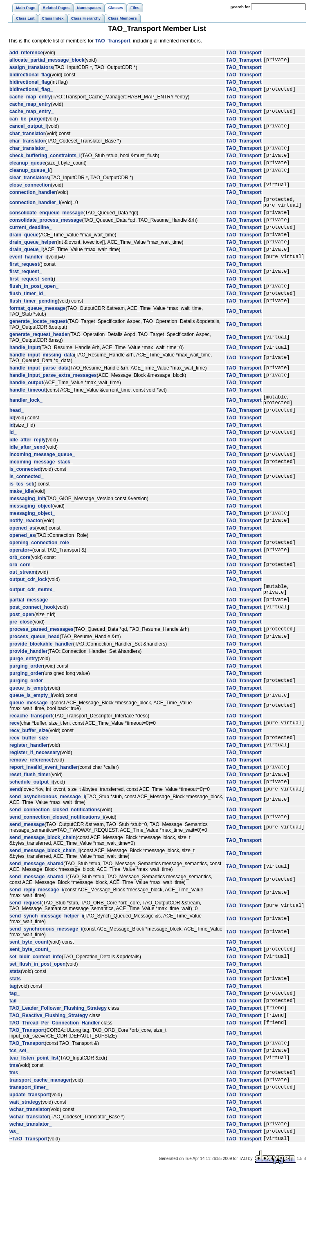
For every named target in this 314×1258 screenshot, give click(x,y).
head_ (16, 444)
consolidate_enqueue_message (46, 227)
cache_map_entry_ (31, 115)
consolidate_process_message (45, 235)
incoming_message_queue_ (42, 491)
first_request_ (25, 294)
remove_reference (30, 819)
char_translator (27, 138)
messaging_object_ (32, 553)
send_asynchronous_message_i (47, 860)
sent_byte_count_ (30, 1015)
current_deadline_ (30, 244)
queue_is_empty (28, 742)
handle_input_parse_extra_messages (52, 405)
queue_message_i (30, 758)
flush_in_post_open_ (33, 310)
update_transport (29, 1177)
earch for (240, 6)
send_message (27, 889)
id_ (12, 467)
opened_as (22, 569)
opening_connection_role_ (40, 585)
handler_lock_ (26, 432)
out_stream (22, 617)
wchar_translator (29, 1191)
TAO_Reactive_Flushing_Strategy (48, 1088)
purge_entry (23, 711)
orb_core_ (21, 609)
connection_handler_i (34, 215)
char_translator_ (28, 154)
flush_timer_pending (33, 327)
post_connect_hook (32, 657)
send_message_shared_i (38, 941)
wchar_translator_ (30, 1207)
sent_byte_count (28, 1007)
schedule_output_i (31, 844)
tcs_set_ (19, 1127)
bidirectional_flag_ (31, 91)
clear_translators (29, 187)
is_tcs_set (21, 523)
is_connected (25, 507)
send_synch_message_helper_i (46, 981)
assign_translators (31, 68)
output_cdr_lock (28, 625)
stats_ (16, 1047)
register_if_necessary (34, 811)
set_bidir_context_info (35, 1023)
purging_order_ (27, 734)
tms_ (15, 1152)
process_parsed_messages (41, 680)
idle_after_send (27, 482)
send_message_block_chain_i (44, 915)
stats (15, 1039)
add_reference (26, 53)
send (15, 852)
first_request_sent (30, 302)
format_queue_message (37, 335)
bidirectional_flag (29, 76)
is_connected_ (26, 515)
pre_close (20, 672)
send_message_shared (36, 928)
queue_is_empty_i (30, 750)
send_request (25, 968)
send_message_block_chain (42, 902)
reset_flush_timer (29, 835)
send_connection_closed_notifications (54, 873)
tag (13, 1055)
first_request (24, 286)
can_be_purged (27, 122)
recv (14, 779)
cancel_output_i (28, 131)
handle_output (26, 413)
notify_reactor (25, 562)
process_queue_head (34, 689)
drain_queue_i (26, 270)
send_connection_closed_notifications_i (56, 881)
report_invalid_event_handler (43, 827)
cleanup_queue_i (29, 180)
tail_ (14, 1071)
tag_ (14, 1063)
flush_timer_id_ (27, 319)
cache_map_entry (30, 99)
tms (13, 1144)
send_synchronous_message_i (45, 994)
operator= (20, 594)
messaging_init (27, 538)
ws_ (14, 1215)
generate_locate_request (38, 348)
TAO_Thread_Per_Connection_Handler (54, 1097)
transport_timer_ (28, 1169)
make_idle (21, 530)
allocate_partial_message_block (46, 61)
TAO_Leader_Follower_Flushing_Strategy (58, 1080)
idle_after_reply (27, 475)
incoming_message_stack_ (41, 499)
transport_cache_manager (40, 1160)
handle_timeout (27, 420)
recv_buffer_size (28, 787)
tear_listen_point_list (33, 1136)
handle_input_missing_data (41, 383)
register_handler (28, 803)
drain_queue (23, 253)
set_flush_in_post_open (37, 1031)
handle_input (24, 375)
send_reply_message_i (36, 954)
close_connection (30, 195)
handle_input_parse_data (39, 397)
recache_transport (30, 771)
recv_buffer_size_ (30, 795)
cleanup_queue (27, 171)
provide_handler (28, 704)
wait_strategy (25, 1184)
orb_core (19, 601)
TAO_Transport (112, 41)
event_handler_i (28, 278)
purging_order (26, 718)
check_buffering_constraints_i (45, 162)
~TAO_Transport (28, 1224)
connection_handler (32, 203)
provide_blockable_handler (41, 696)
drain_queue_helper (32, 261)
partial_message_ (30, 648)
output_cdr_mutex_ (32, 636)
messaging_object (30, 545)
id (11, 452)
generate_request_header (39, 361)
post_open (21, 665)
